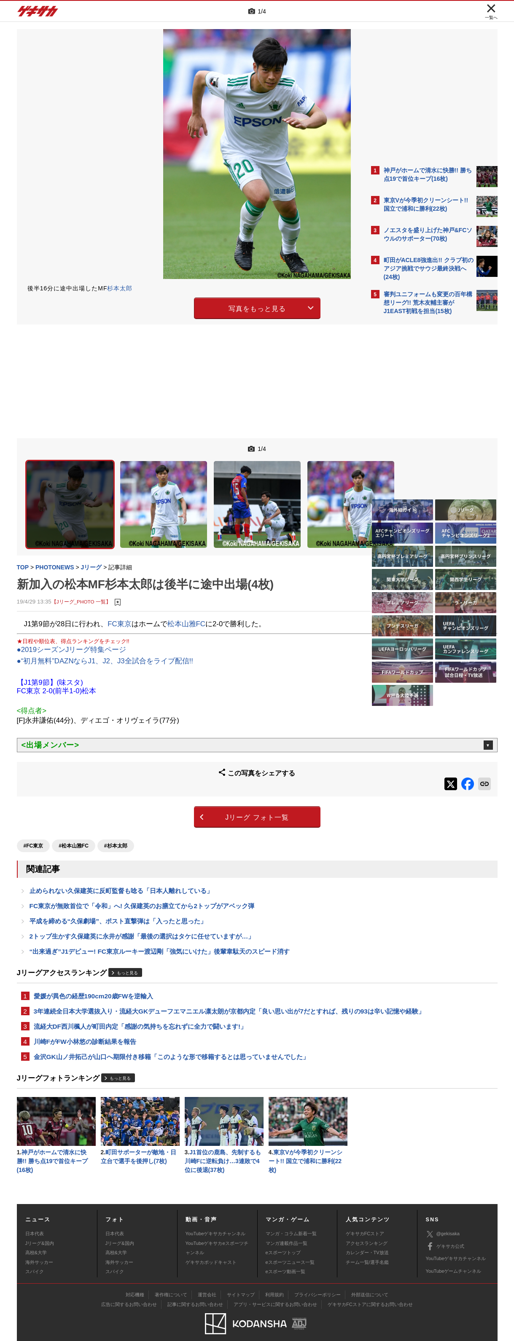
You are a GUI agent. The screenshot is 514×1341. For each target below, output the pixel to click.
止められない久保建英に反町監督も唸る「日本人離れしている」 (121, 854)
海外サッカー (39, 1246)
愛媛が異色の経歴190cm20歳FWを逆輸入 (93, 964)
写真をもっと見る (183, 307)
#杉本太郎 (115, 808)
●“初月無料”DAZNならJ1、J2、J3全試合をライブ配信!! (105, 632)
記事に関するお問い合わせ (195, 1288)
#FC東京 (33, 808)
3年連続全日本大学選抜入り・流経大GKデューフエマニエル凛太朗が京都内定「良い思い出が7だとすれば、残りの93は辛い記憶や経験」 (191, 984)
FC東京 (119, 594)
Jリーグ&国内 (39, 1227)
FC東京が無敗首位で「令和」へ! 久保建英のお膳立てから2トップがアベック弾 (142, 870)
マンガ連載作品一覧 (286, 1227)
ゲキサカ (38, 13)
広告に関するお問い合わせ (129, 1288)
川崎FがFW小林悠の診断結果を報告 (85, 1021)
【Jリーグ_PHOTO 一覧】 (81, 572)
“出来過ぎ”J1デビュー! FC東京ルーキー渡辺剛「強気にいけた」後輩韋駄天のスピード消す (160, 918)
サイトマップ (241, 1278)
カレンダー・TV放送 (367, 1236)
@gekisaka (443, 1218)
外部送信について (369, 1278)
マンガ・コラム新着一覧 (291, 1217)
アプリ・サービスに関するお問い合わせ (275, 1288)
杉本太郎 (119, 288)
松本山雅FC (186, 594)
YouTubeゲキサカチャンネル (216, 1217)
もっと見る (127, 940)
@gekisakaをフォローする (417, 447)
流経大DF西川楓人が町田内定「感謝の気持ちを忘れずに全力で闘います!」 (140, 1005)
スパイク (34, 1255)
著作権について (171, 1278)
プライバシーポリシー (317, 1278)
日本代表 (34, 1217)
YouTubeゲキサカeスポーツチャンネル (217, 1232)
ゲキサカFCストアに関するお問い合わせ (370, 1288)
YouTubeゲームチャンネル (454, 1255)
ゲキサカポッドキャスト (211, 1246)
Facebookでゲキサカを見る (419, 464)
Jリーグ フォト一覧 (183, 782)
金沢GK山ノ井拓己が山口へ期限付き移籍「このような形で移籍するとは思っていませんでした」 (171, 1037)
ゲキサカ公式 (445, 1230)
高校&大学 (36, 1236)
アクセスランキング (367, 1227)
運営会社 (207, 1278)
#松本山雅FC (74, 808)
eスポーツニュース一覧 (290, 1246)
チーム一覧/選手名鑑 (367, 1246)
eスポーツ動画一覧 (285, 1255)
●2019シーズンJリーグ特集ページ (71, 621)
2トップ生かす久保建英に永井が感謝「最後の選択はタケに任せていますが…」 (142, 902)
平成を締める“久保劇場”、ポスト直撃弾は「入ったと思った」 (118, 886)
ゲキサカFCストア (365, 1217)
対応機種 (135, 1278)
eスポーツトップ (283, 1236)
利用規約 (274, 1278)
